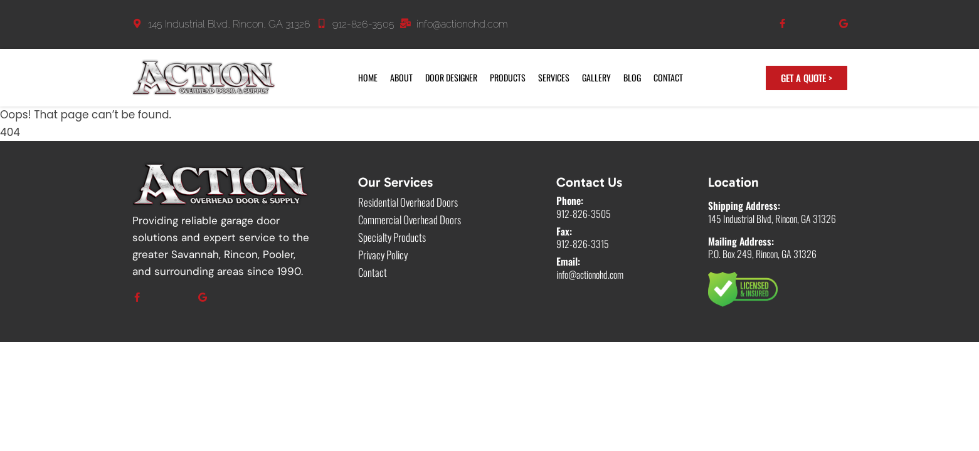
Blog (632, 77)
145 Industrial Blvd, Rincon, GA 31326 (229, 24)
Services (553, 77)
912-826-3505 (363, 24)
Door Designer (451, 77)
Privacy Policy (383, 255)
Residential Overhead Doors (408, 202)
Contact (668, 77)
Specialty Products (392, 237)
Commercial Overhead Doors (409, 220)
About (401, 77)
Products (508, 77)
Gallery (596, 77)
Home (368, 77)
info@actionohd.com (462, 24)
